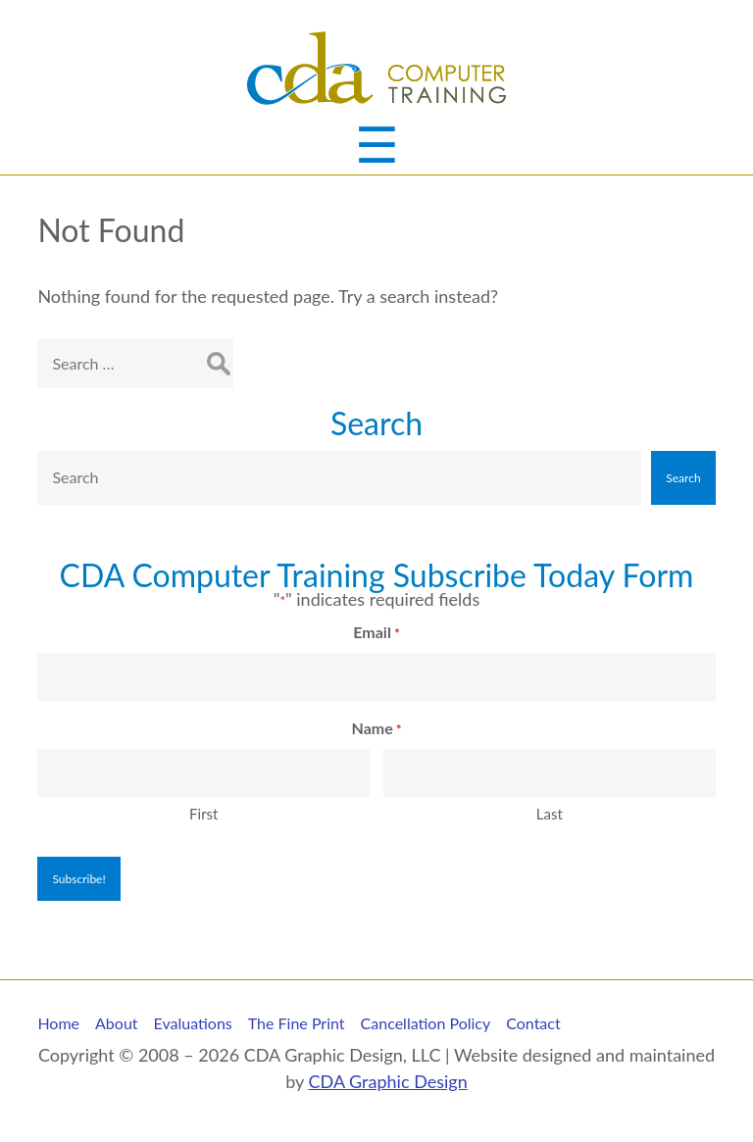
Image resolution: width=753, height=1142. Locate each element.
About (116, 1023)
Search (376, 423)
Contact (533, 1023)
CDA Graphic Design (388, 1081)
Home (58, 1023)
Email (376, 633)
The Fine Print (296, 1023)
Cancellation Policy (426, 1023)
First (203, 813)
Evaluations (193, 1023)
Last (549, 813)
